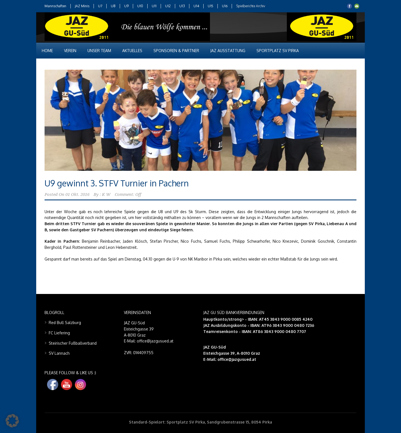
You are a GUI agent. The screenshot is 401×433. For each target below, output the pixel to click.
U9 (126, 6)
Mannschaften (55, 6)
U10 (140, 6)
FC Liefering (59, 332)
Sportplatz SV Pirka (277, 50)
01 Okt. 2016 (77, 194)
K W (106, 194)
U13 (182, 6)
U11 (154, 6)
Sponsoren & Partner (176, 50)
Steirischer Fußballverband (73, 343)
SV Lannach (59, 353)
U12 (168, 6)
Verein (70, 50)
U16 (225, 6)
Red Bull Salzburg (65, 322)
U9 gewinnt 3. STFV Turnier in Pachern (117, 183)
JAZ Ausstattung (227, 50)
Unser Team (99, 50)
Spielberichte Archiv (250, 6)
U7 (100, 6)
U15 (210, 6)
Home (47, 50)
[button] (12, 420)
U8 (113, 6)
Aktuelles (132, 50)
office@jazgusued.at (236, 359)
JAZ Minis (82, 6)
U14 (196, 6)
